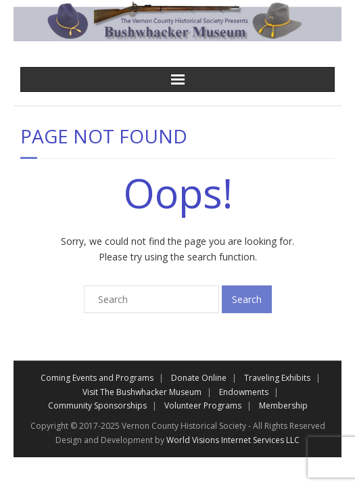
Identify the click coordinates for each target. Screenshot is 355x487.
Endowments (243, 392)
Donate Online (199, 378)
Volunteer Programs (202, 405)
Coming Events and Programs (97, 378)
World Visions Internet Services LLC (233, 440)
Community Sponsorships (97, 405)
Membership (283, 405)
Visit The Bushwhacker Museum (142, 392)
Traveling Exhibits (277, 378)
